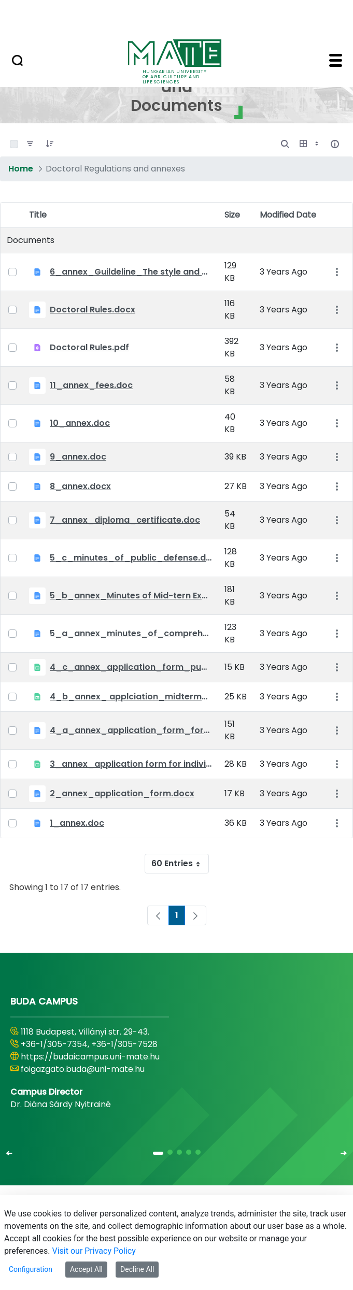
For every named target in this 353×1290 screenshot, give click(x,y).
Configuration (30, 1269)
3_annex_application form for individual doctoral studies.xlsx (131, 764)
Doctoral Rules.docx (92, 310)
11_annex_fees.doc (91, 385)
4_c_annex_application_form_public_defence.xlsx (131, 667)
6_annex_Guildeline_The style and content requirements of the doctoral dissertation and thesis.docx (131, 272)
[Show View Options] (310, 144)
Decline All (137, 1269)
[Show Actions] (337, 272)
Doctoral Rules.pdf (89, 347)
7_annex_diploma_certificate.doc (125, 520)
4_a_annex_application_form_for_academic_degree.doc (131, 730)
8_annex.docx (80, 486)
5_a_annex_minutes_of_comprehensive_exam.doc (131, 633)
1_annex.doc (77, 823)
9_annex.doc (78, 457)
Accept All (86, 1269)
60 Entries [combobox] (179, 863)
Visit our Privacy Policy (94, 1251)
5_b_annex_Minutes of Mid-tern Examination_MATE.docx (131, 595)
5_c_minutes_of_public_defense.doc (131, 558)
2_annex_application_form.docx (122, 793)
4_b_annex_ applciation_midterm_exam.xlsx (131, 697)
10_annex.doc (80, 423)
